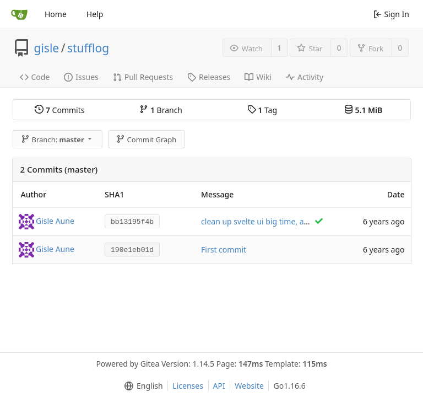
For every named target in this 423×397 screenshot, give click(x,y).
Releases (208, 77)
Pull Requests (143, 77)
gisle (46, 47)
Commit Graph (146, 139)
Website (249, 385)
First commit (223, 249)
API (219, 385)
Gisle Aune (55, 220)
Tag (262, 110)
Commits (59, 110)
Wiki (258, 77)
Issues (81, 77)
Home (56, 14)
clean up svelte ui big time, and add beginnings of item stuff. (310, 221)
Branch (160, 110)
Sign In (391, 14)
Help (95, 14)
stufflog (88, 47)
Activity (304, 77)
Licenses (187, 385)
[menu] (141, 386)
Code (35, 77)
